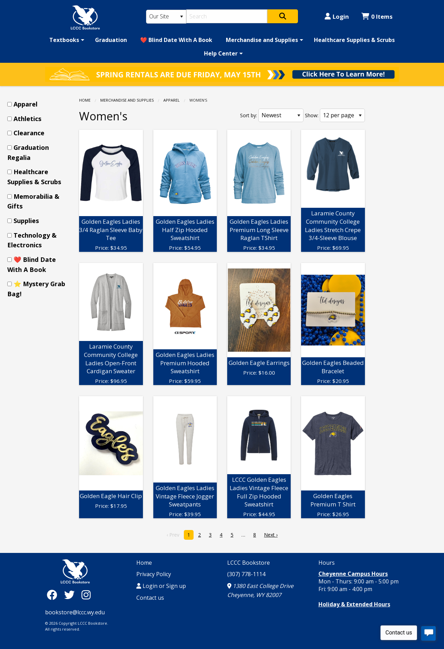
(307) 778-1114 (246, 574)
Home (85, 100)
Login (337, 16)
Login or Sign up (161, 586)
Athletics (27, 118)
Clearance (29, 133)
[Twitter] (71, 594)
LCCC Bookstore (248, 562)
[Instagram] (86, 594)
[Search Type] (166, 17)
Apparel (171, 100)
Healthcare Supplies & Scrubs (354, 40)
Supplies (26, 220)
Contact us (150, 597)
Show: (311, 115)
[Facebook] (54, 594)
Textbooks (64, 40)
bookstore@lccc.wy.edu (75, 612)
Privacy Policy (153, 574)
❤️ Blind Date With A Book (176, 40)
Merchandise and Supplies (262, 40)
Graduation (111, 40)
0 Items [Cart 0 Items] (377, 16)
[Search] (227, 16)
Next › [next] (271, 534)
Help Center (221, 53)
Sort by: (248, 115)
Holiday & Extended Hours (354, 604)
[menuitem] (65, 39)
